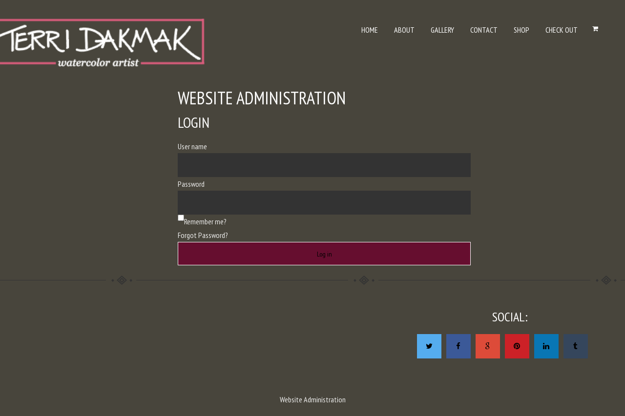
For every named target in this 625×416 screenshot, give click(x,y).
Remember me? (205, 221)
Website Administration (313, 399)
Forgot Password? (203, 235)
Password (191, 184)
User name (192, 146)
